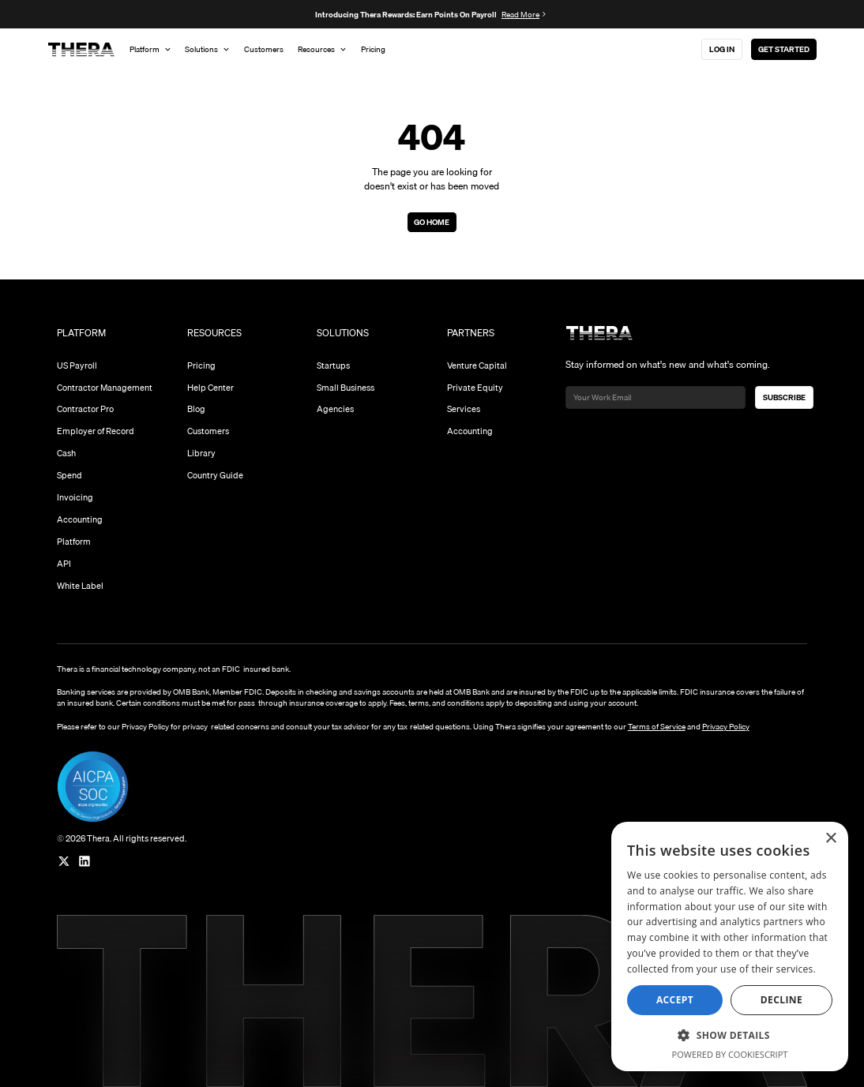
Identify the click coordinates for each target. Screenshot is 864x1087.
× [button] (830, 839)
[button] (729, 1034)
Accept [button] (674, 999)
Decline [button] (781, 999)
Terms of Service (657, 726)
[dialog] (729, 946)
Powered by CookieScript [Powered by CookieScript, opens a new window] (730, 1054)
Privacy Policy (725, 726)
